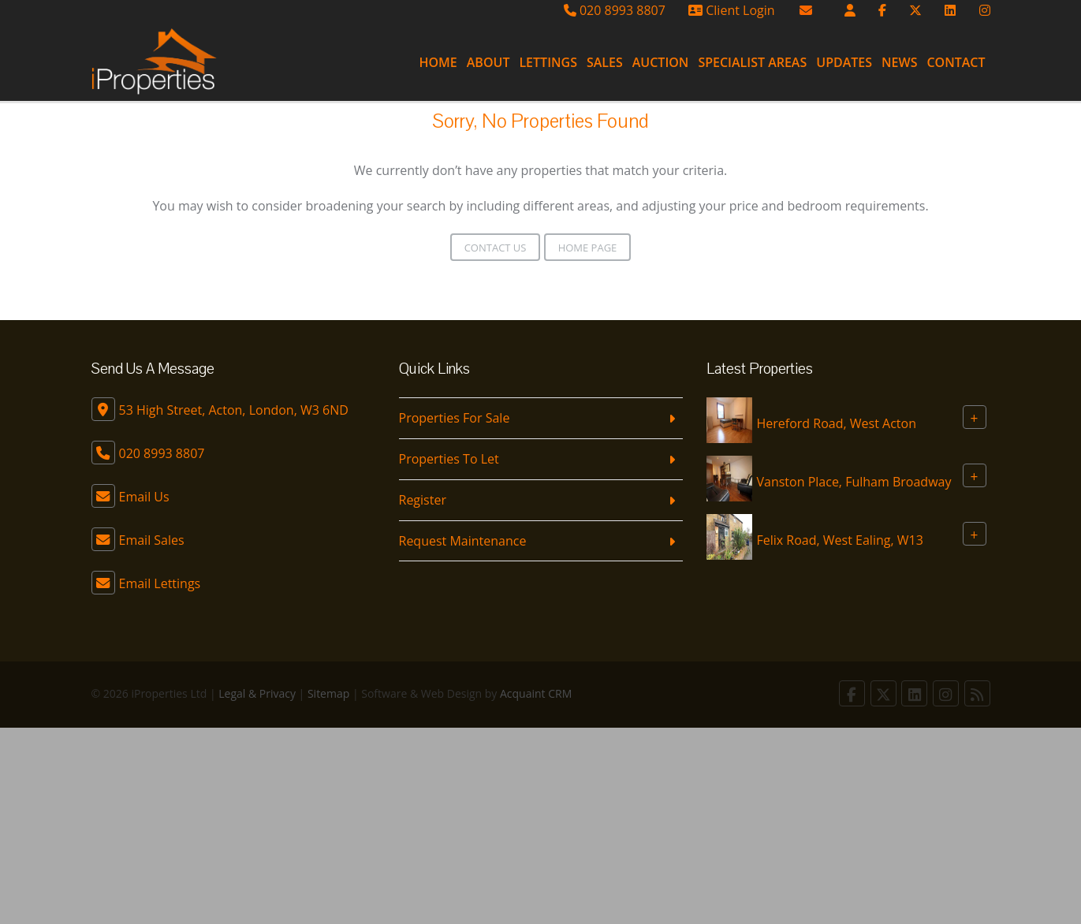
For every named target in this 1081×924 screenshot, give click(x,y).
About (488, 62)
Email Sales (152, 540)
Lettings (548, 62)
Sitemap (328, 693)
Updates (844, 62)
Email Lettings (160, 583)
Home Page (587, 247)
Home (438, 62)
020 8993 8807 (614, 10)
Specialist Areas (752, 62)
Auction (660, 62)
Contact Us (495, 247)
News (899, 62)
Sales (605, 62)
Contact (955, 62)
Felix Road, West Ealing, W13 (840, 540)
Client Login (731, 10)
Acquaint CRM (536, 693)
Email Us (144, 496)
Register (422, 500)
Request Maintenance (463, 541)
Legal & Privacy (257, 693)
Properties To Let (449, 459)
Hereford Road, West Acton (836, 423)
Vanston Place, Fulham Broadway (854, 481)
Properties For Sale (454, 418)
